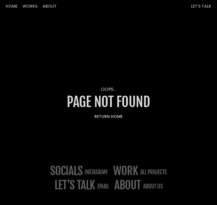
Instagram (96, 172)
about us (153, 186)
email (103, 186)
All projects (153, 172)
